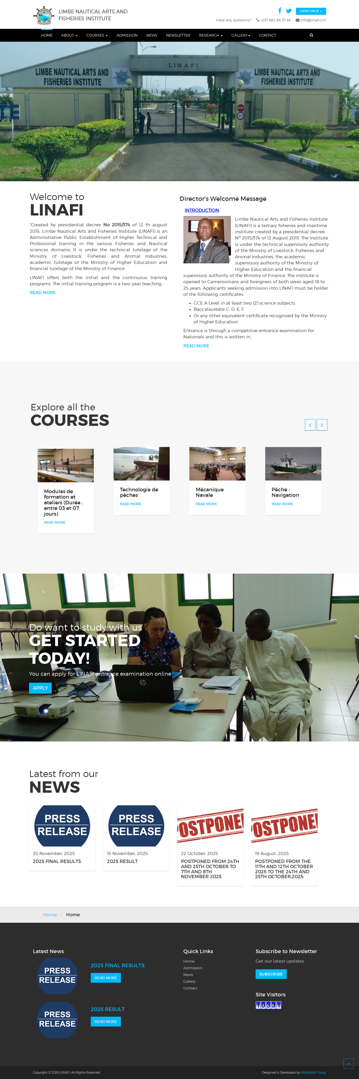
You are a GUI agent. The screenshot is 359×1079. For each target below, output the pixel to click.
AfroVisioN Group (313, 1072)
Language (311, 11)
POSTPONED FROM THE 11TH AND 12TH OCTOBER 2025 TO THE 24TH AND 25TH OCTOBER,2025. (284, 869)
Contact (267, 35)
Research (211, 35)
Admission (127, 35)
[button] (6, 111)
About (69, 35)
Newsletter (178, 35)
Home (46, 35)
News (151, 35)
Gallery (240, 35)
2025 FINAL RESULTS (57, 861)
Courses (97, 35)
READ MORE (106, 978)
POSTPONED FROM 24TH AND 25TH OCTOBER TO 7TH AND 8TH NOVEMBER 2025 (210, 869)
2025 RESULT (122, 861)
